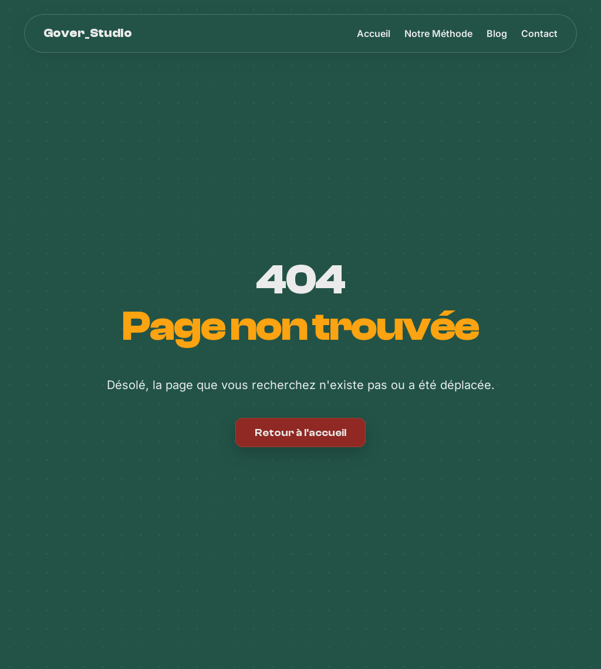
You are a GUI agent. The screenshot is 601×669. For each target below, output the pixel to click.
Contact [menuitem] (539, 33)
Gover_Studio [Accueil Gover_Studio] (87, 33)
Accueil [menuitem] (373, 33)
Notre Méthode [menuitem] (438, 33)
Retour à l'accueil (300, 432)
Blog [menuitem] (497, 33)
